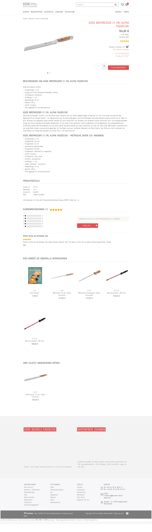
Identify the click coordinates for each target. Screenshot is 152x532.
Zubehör (59, 12)
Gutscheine (70, 12)
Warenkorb (80, 495)
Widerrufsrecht (29, 497)
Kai (51, 492)
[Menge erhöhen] (104, 66)
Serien (26, 12)
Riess (52, 500)
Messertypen (36, 12)
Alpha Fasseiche (41, 19)
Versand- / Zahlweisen (32, 490)
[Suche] (115, 5)
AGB (25, 495)
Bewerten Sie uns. (83, 500)
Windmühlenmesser (57, 490)
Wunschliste (81, 492)
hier (78, 200)
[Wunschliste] (121, 5)
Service (118, 12)
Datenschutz (28, 500)
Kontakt (79, 487)
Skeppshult (54, 495)
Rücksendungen (29, 492)
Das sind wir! (28, 487)
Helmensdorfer (55, 502)
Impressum (28, 502)
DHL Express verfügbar (121, 49)
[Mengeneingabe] (98, 66)
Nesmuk (53, 497)
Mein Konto (81, 497)
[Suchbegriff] (94, 5)
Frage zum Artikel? (122, 56)
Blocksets (48, 12)
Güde (35, 190)
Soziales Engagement (31, 505)
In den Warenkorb (118, 66)
